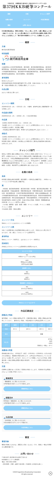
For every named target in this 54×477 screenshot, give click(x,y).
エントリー (26, 19)
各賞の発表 (9, 19)
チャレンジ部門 (45, 14)
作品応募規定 (45, 19)
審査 (9, 25)
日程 (27, 14)
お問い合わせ (27, 25)
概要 (9, 14)
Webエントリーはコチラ (27, 303)
